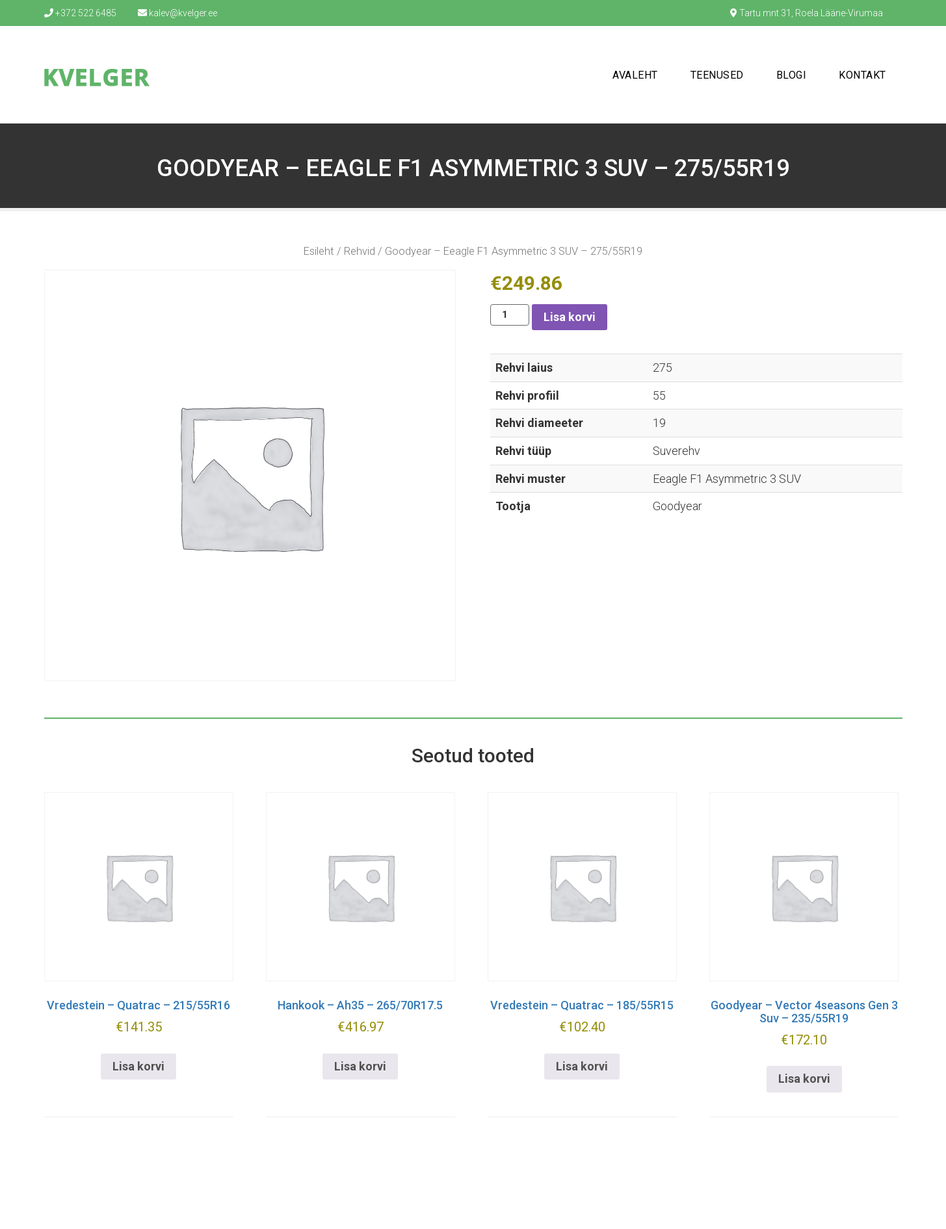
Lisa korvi (570, 317)
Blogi (791, 75)
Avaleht (635, 75)
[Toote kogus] (509, 315)
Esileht (319, 251)
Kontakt (862, 75)
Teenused (717, 75)
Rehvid (359, 251)
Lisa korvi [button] (138, 1066)
